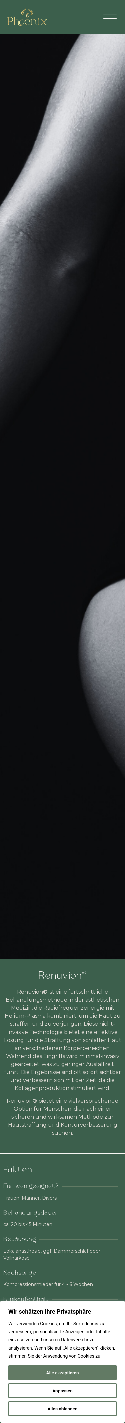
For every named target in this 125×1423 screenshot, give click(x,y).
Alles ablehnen (62, 1408)
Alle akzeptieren (62, 1372)
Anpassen (62, 1390)
